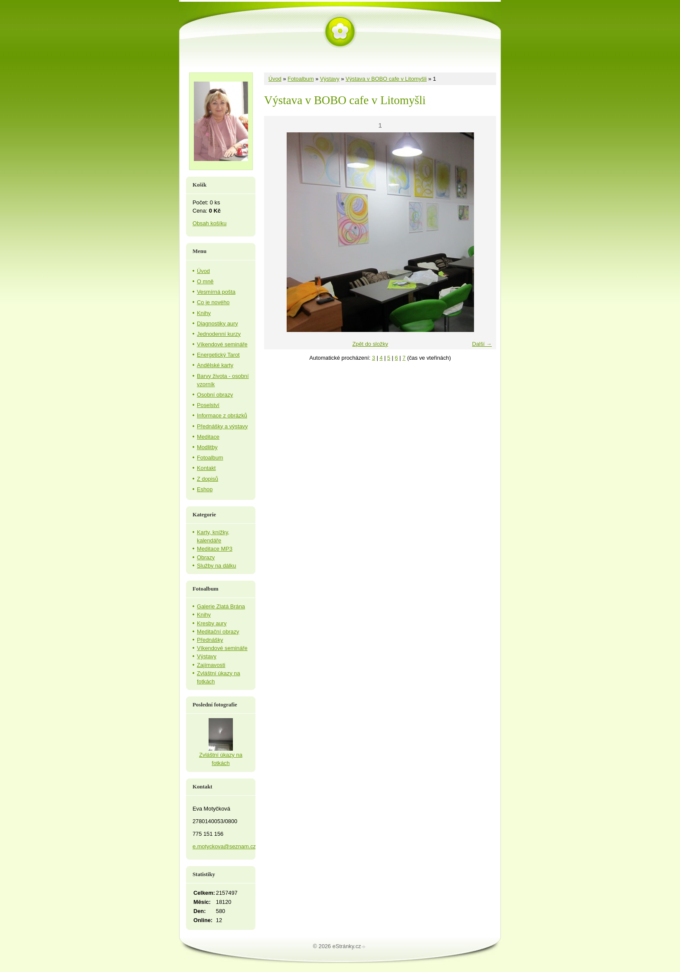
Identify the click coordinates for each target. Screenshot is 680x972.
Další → (482, 344)
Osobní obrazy (215, 394)
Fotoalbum (301, 79)
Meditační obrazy (218, 631)
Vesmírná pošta (216, 292)
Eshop (204, 489)
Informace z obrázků (222, 415)
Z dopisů (207, 479)
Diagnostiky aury (217, 323)
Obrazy (206, 557)
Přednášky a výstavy (222, 426)
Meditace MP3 (214, 548)
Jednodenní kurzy (219, 334)
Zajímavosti (211, 665)
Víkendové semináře (222, 344)
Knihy (204, 313)
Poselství (208, 405)
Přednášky (210, 640)
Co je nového (213, 302)
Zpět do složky (370, 344)
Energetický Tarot (218, 354)
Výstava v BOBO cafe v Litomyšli (386, 79)
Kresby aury (211, 623)
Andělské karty (215, 365)
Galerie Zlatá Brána (221, 606)
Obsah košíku (209, 223)
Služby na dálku (216, 565)
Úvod (274, 79)
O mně (205, 281)
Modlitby (207, 447)
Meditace (208, 436)
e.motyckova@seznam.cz (224, 846)
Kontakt (206, 468)
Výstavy (330, 79)
